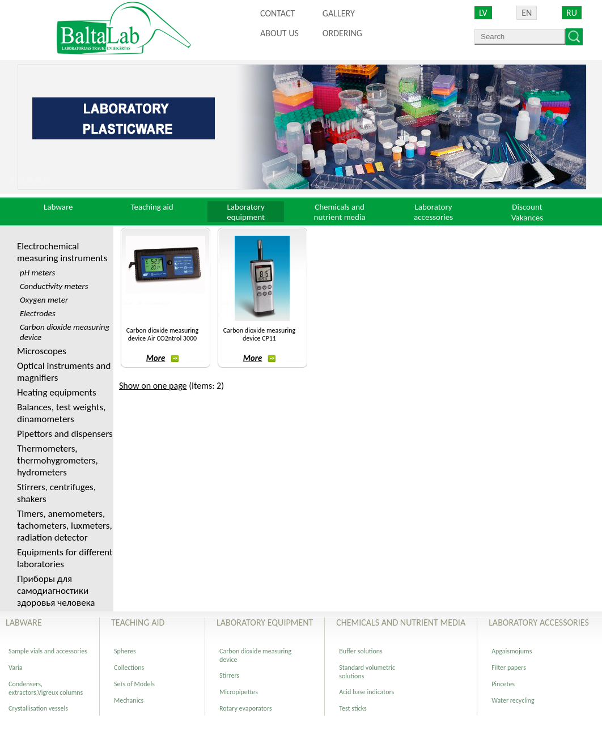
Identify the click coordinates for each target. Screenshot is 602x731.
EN (527, 12)
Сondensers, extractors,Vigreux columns (46, 688)
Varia (16, 668)
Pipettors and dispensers (65, 434)
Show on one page (153, 385)
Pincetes (503, 684)
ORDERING (342, 33)
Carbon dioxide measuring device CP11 (259, 334)
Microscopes (41, 351)
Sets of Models (134, 684)
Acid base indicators (366, 692)
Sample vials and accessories (48, 651)
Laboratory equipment (246, 212)
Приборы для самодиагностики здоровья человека (56, 591)
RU (571, 12)
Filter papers (508, 668)
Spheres (125, 651)
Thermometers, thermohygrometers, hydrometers (57, 460)
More (162, 358)
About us (279, 33)
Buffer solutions (361, 651)
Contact (277, 13)
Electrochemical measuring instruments (62, 252)
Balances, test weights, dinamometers (61, 413)
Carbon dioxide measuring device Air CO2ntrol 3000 (162, 334)
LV (483, 12)
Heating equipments (56, 392)
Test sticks (352, 708)
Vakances (527, 217)
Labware (58, 207)
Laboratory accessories (433, 212)
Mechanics (128, 700)
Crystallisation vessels (38, 708)
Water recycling (513, 700)
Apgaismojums (511, 651)
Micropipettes (238, 692)
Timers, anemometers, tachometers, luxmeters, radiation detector (64, 525)
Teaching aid (152, 207)
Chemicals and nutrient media (340, 212)
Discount (527, 207)
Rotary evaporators (245, 708)
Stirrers (229, 675)
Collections (129, 668)
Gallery (339, 13)
